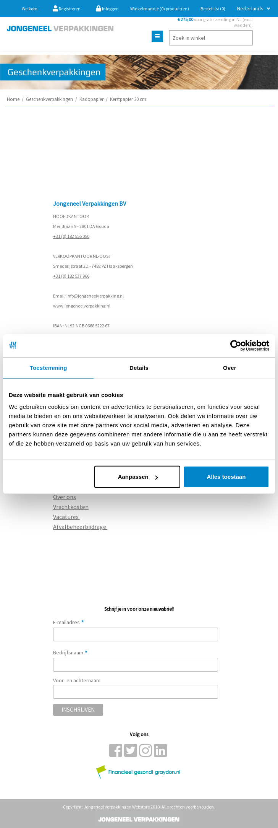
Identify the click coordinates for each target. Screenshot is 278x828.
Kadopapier (91, 99)
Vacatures (66, 517)
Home (13, 99)
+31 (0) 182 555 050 (71, 236)
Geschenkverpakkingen (49, 99)
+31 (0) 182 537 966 (71, 276)
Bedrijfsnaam (70, 652)
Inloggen (107, 8)
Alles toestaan (226, 476)
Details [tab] (139, 367)
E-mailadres (68, 622)
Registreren (67, 8)
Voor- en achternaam (76, 680)
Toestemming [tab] (48, 367)
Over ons (64, 497)
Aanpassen (138, 476)
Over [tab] (229, 367)
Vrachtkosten (71, 507)
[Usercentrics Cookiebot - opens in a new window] (235, 345)
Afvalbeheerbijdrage (80, 526)
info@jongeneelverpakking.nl (95, 296)
